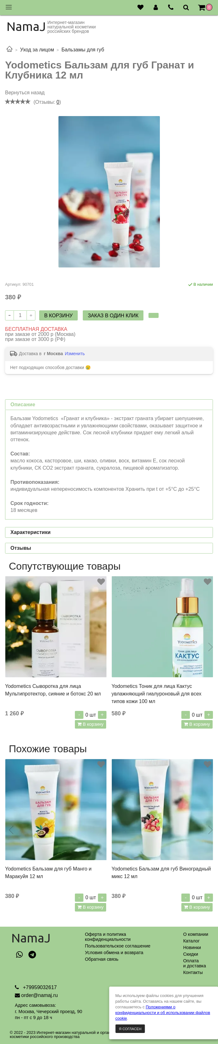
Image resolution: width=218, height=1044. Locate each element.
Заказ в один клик (113, 315)
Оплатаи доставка (194, 963)
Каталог (191, 940)
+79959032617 (39, 987)
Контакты (193, 972)
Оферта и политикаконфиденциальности (108, 937)
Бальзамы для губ (82, 49)
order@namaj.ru (39, 995)
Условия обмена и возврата (114, 952)
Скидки (190, 954)
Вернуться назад (25, 92)
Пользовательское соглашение (117, 945)
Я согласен (130, 1029)
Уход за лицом (37, 49)
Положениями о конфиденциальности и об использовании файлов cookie (162, 1013)
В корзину (93, 724)
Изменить (75, 353)
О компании (195, 934)
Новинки (192, 947)
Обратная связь (101, 959)
